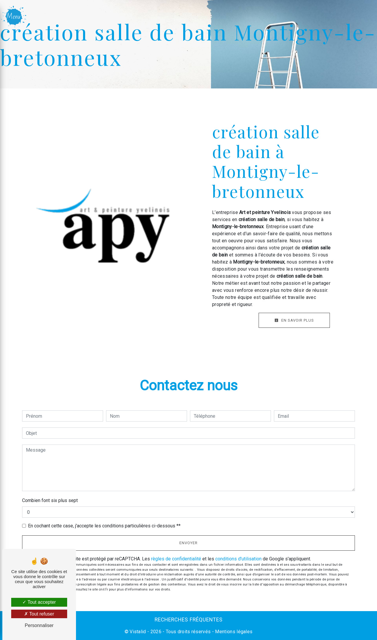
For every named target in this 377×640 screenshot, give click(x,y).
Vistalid (138, 631)
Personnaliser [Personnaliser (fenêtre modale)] (39, 625)
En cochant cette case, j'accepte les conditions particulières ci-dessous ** (104, 526)
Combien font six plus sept (50, 500)
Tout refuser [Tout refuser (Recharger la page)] (39, 613)
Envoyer (188, 543)
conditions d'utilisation (238, 559)
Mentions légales (233, 631)
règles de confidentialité (176, 559)
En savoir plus (294, 320)
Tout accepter (39, 602)
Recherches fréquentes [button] (189, 620)
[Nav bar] (14, 16)
